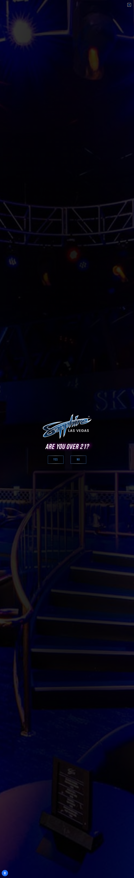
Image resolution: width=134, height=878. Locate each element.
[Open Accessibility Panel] (5, 873)
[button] (129, 5)
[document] (67, 439)
